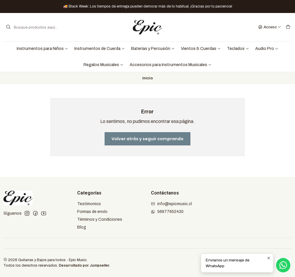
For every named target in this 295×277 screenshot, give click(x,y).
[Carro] (288, 27)
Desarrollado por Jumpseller (84, 265)
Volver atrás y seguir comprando (147, 139)
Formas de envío (92, 211)
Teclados (238, 48)
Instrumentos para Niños (42, 48)
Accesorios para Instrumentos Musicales (171, 64)
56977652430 (167, 211)
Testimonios (89, 204)
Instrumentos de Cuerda (99, 48)
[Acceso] (270, 27)
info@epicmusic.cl (171, 204)
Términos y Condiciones (99, 219)
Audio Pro (267, 48)
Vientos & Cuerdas (201, 48)
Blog (81, 227)
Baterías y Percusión (153, 48)
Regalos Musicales (104, 64)
